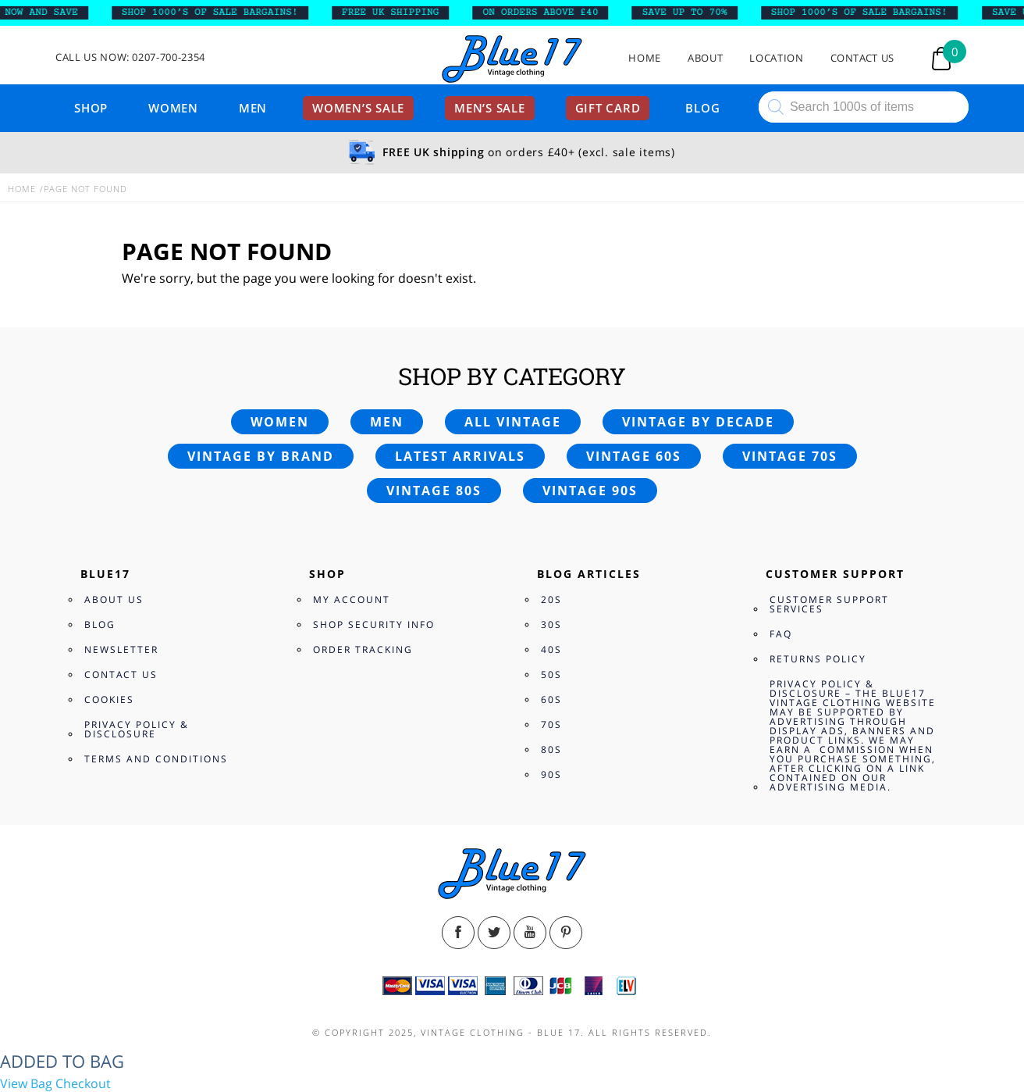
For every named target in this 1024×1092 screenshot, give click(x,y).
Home (644, 58)
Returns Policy (818, 659)
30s (551, 624)
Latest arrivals (460, 456)
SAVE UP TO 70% (689, 12)
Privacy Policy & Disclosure (136, 729)
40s (551, 649)
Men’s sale (489, 108)
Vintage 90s (590, 490)
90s (551, 774)
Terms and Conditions (156, 758)
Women (173, 108)
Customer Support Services (829, 604)
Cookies (109, 699)
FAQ (781, 634)
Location (776, 58)
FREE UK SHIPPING (395, 12)
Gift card (608, 108)
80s (551, 749)
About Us (114, 599)
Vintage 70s (789, 456)
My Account (351, 599)
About (705, 58)
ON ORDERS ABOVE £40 (545, 12)
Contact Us (862, 58)
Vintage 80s (434, 490)
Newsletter (121, 649)
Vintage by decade (698, 421)
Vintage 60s (633, 456)
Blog (702, 108)
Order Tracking (363, 649)
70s (551, 724)
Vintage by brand (260, 456)
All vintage (512, 421)
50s (551, 674)
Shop (91, 108)
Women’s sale (358, 108)
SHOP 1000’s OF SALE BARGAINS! (214, 12)
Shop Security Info (374, 624)
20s (551, 599)
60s (551, 699)
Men (253, 108)
